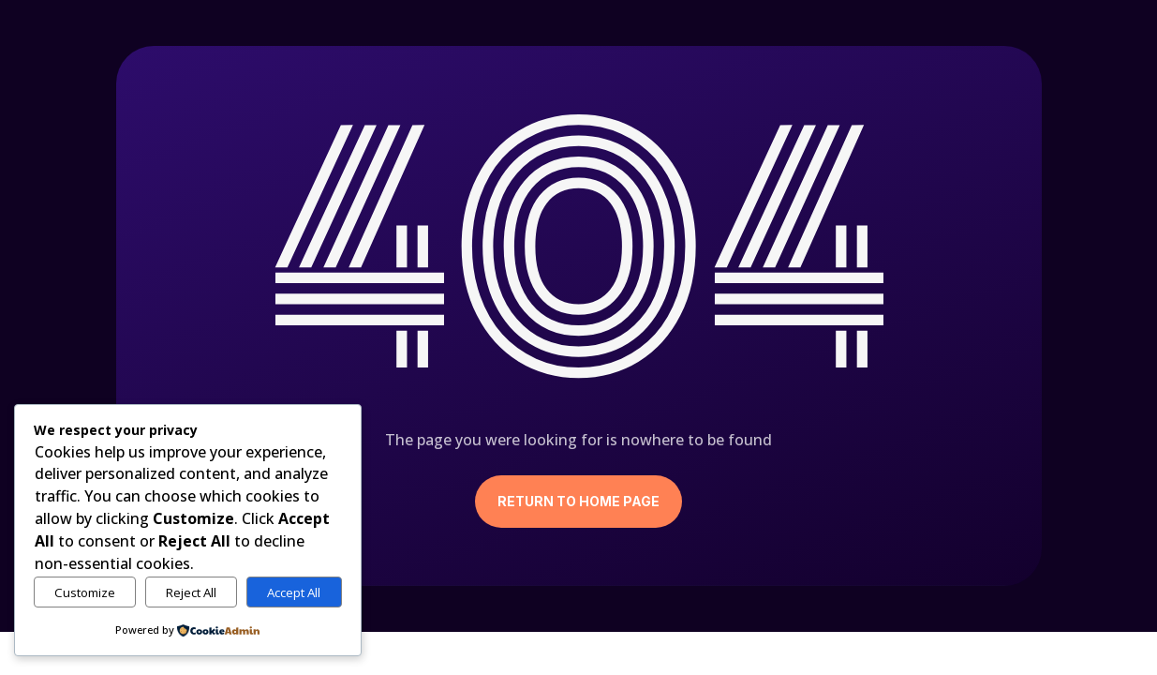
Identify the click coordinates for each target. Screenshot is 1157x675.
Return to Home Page (578, 501)
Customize (84, 592)
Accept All (293, 592)
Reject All (191, 592)
